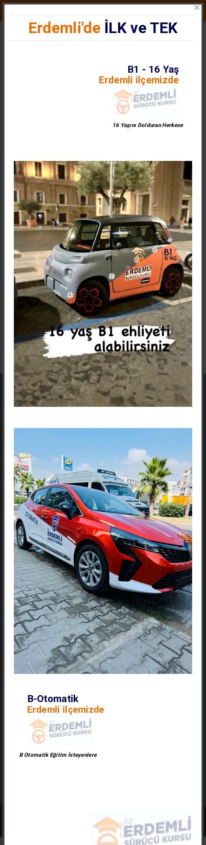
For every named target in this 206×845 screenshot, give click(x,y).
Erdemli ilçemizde (139, 80)
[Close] (197, 7)
